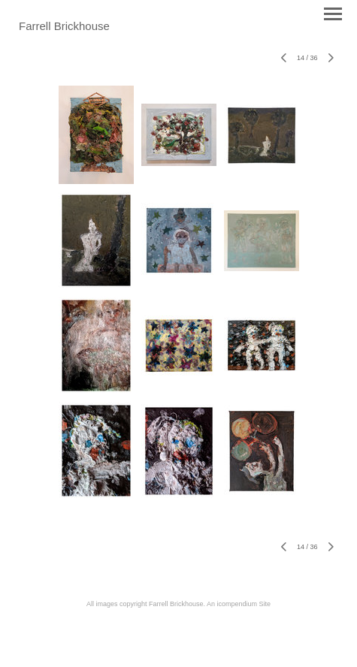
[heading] (64, 27)
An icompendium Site (239, 604)
